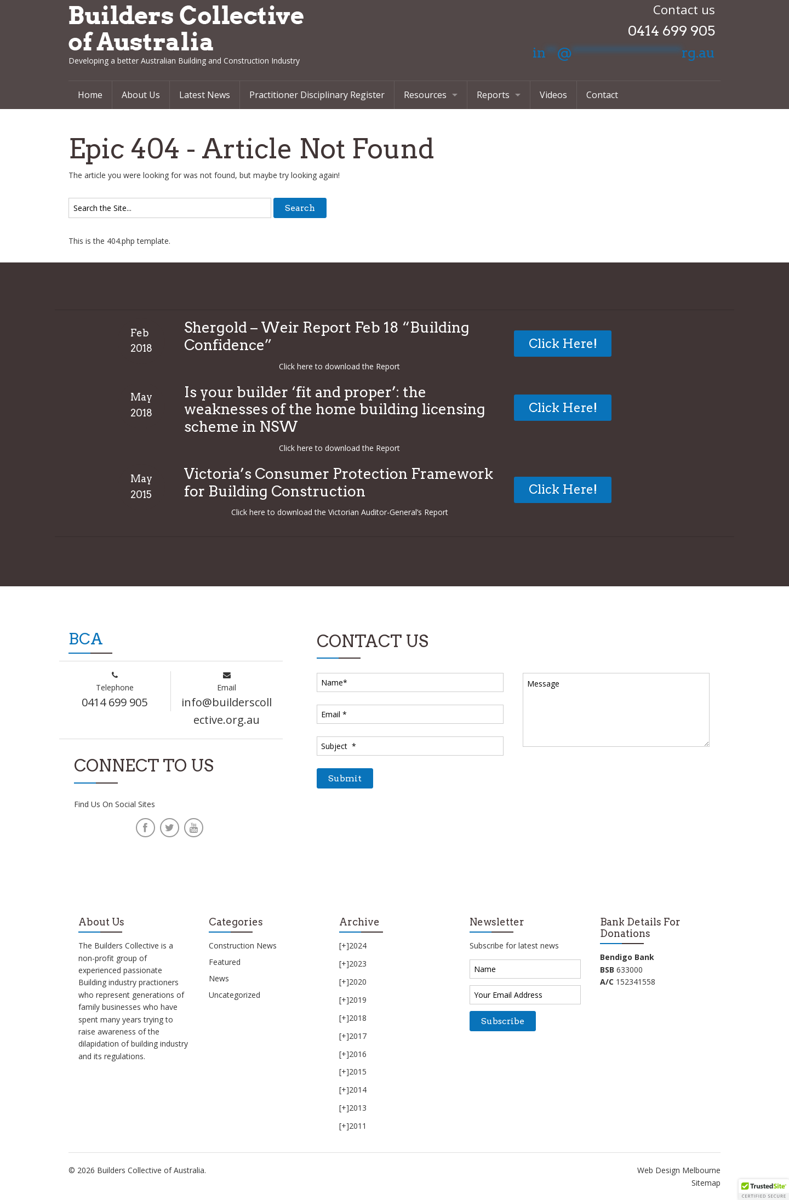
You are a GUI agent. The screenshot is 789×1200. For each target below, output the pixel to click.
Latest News (204, 95)
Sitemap (706, 1183)
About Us (141, 95)
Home (90, 95)
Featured (225, 962)
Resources (425, 95)
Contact (602, 95)
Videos (553, 95)
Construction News (243, 945)
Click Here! (563, 343)
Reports (493, 95)
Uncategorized (234, 995)
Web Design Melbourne (679, 1170)
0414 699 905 (671, 30)
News (219, 978)
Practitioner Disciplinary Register (317, 95)
